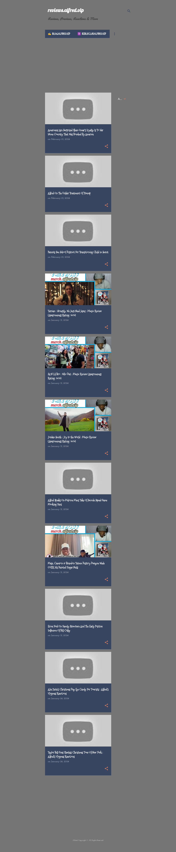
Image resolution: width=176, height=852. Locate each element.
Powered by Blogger (88, 846)
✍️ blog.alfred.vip (59, 34)
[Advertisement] (88, 62)
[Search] (129, 11)
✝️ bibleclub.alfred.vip (92, 34)
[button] (106, 146)
